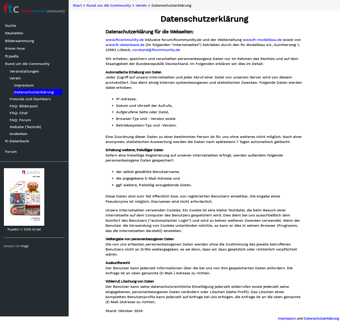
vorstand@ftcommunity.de (156, 50)
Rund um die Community (27, 64)
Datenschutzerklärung (34, 92)
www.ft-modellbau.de (262, 40)
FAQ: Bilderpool (24, 106)
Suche (10, 25)
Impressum (24, 85)
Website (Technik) (25, 127)
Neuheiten (14, 33)
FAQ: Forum (20, 120)
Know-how (15, 48)
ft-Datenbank (17, 141)
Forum (11, 151)
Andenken (18, 134)
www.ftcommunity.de (124, 40)
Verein (15, 78)
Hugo (25, 246)
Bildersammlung (19, 41)
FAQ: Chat (19, 113)
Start (77, 5)
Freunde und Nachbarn (30, 99)
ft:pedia (12, 56)
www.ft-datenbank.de (124, 45)
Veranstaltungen (24, 71)
